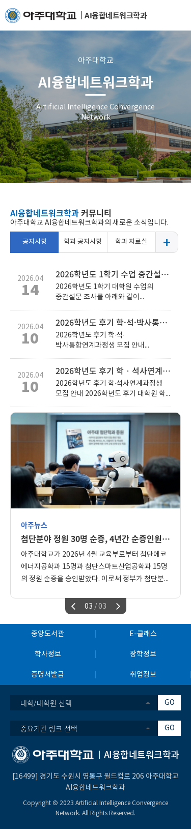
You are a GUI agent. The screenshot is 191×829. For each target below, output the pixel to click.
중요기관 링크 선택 (48, 728)
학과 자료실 (131, 242)
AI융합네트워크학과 (95, 82)
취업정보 (143, 675)
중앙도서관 (47, 634)
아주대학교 (96, 60)
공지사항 (34, 242)
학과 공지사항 (83, 242)
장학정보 (143, 654)
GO (170, 703)
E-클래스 (143, 634)
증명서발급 (47, 675)
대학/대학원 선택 (46, 703)
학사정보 (48, 654)
